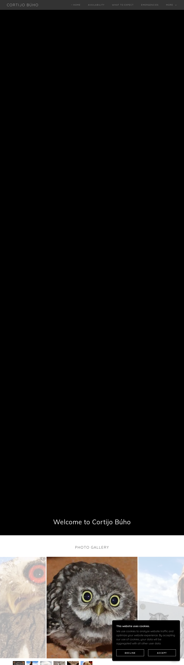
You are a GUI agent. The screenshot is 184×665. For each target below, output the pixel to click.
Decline (130, 653)
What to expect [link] (123, 5)
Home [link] (77, 5)
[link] (23, 5)
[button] (170, 5)
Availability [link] (96, 5)
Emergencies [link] (150, 5)
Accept (162, 653)
